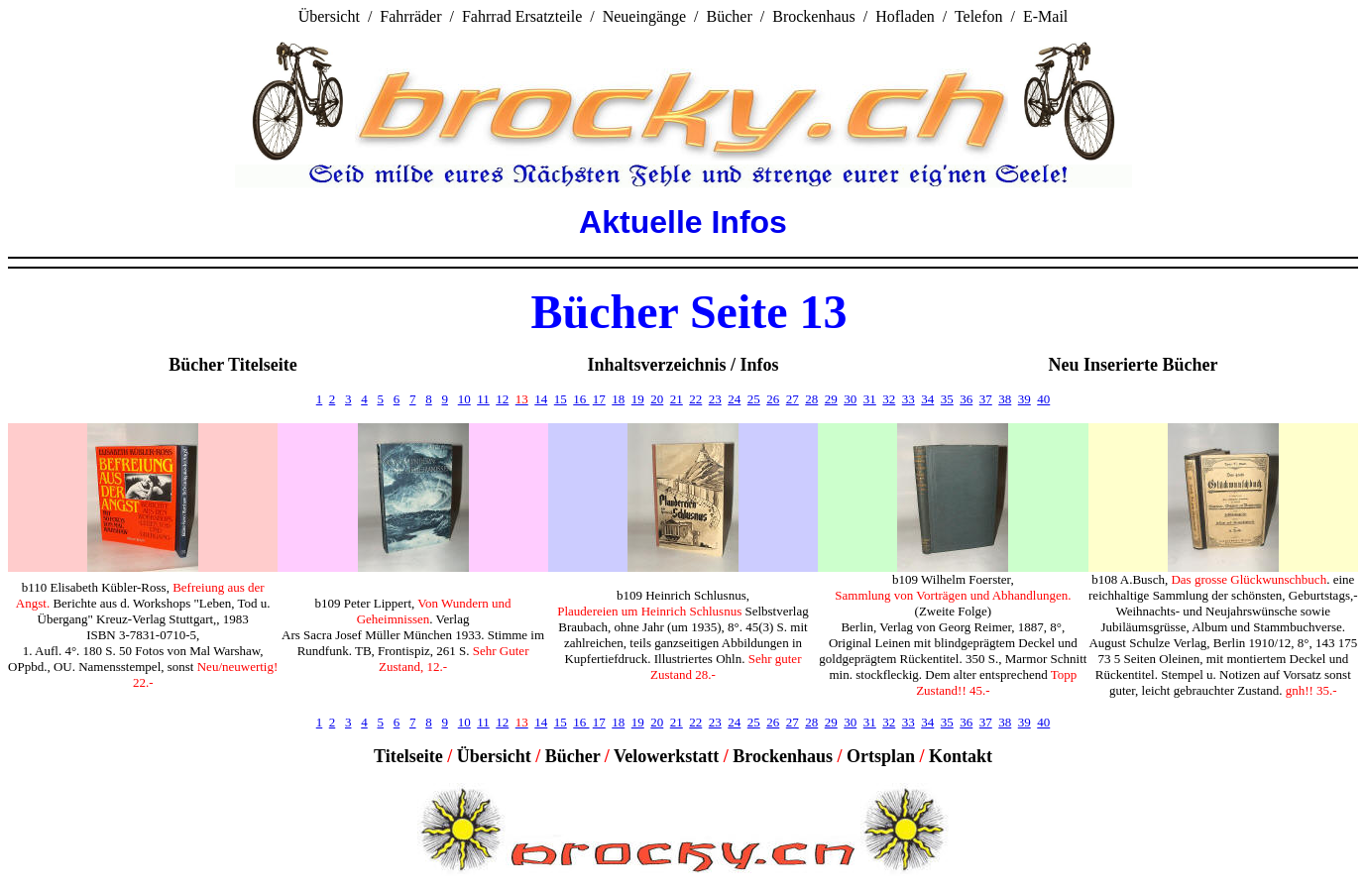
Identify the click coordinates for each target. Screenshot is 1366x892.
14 (540, 398)
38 (1004, 398)
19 (637, 398)
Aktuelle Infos (683, 222)
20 (656, 398)
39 (1024, 398)
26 (772, 398)
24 (734, 398)
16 (581, 398)
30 (850, 398)
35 (947, 398)
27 (792, 398)
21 (676, 398)
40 (1043, 398)
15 (560, 398)
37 (985, 398)
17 (599, 398)
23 (715, 398)
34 (927, 398)
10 (464, 398)
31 (869, 398)
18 (618, 398)
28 (811, 398)
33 (908, 398)
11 (483, 398)
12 (502, 398)
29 (831, 398)
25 (753, 398)
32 (888, 398)
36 (966, 398)
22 (695, 398)
